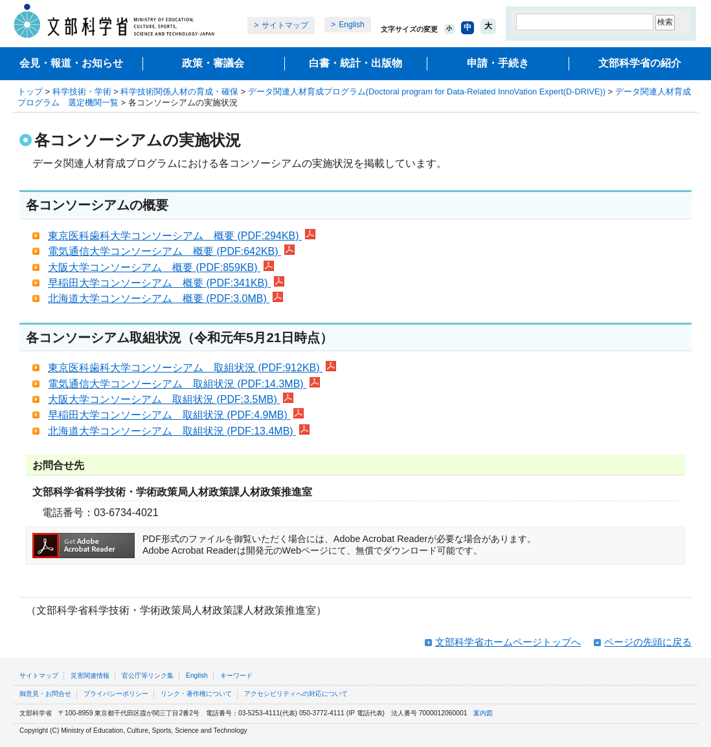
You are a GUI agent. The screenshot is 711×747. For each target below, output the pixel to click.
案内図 (483, 713)
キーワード (236, 675)
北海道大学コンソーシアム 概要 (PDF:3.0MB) (165, 298)
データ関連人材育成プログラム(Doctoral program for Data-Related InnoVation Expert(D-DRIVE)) (426, 91)
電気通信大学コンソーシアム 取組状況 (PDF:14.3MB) (184, 383)
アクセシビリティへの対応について (296, 693)
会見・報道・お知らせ (71, 63)
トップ (30, 91)
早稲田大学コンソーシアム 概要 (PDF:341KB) (166, 282)
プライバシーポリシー (116, 693)
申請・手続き (498, 63)
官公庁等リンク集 (148, 675)
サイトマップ (285, 25)
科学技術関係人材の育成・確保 (179, 91)
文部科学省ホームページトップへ (508, 641)
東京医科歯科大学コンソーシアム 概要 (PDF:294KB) (181, 235)
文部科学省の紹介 (639, 63)
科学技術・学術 (81, 91)
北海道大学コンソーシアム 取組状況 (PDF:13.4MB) (179, 431)
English (351, 24)
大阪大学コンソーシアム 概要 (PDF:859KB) (161, 267)
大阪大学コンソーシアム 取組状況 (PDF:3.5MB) (170, 399)
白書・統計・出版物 (355, 63)
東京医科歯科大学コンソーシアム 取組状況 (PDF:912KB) (192, 367)
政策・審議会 (213, 63)
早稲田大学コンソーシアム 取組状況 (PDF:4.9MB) (176, 414)
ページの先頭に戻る (648, 641)
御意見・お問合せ (45, 693)
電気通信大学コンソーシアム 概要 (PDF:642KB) (171, 251)
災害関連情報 (90, 675)
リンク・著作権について (196, 693)
